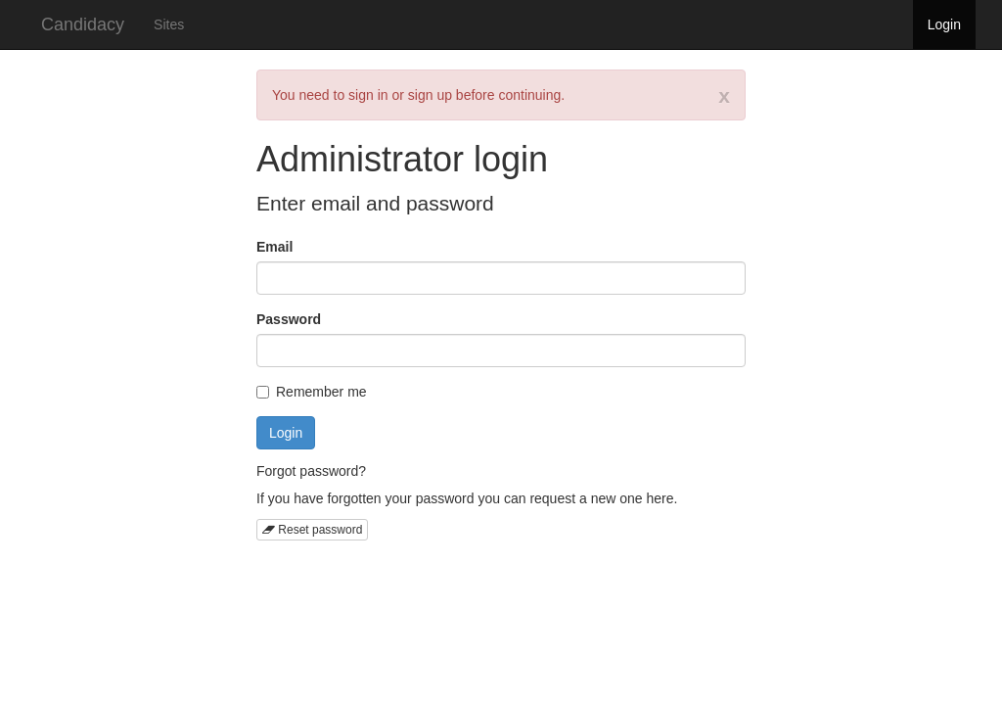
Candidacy (82, 24)
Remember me (311, 392)
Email (274, 247)
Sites (169, 24)
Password (288, 319)
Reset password (312, 530)
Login (944, 24)
